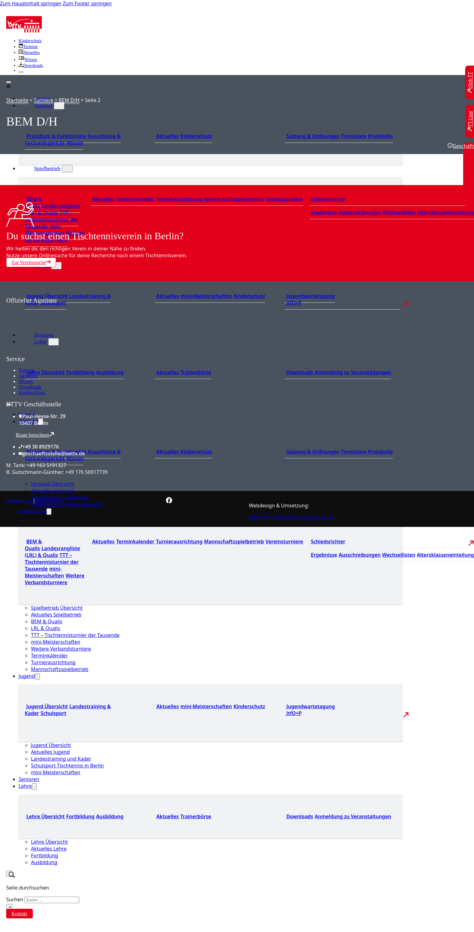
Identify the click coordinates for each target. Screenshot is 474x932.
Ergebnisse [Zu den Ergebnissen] (324, 212)
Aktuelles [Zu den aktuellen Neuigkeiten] (167, 296)
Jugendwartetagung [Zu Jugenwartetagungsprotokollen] (310, 296)
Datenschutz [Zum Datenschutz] (50, 500)
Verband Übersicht (52, 483)
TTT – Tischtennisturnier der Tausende (75, 635)
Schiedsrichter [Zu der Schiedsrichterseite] (328, 199)
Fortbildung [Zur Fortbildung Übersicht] (80, 372)
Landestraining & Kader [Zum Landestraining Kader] (68, 299)
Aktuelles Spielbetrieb (56, 614)
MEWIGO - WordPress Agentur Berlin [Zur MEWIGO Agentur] (291, 517)
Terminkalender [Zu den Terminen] (135, 199)
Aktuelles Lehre (49, 848)
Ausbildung (44, 862)
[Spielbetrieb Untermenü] (67, 168)
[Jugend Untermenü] (56, 265)
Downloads (30, 387)
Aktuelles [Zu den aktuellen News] (167, 372)
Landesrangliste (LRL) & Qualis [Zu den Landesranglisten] (52, 209)
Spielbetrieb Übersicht (57, 607)
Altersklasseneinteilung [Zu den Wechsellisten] (445, 212)
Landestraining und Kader (61, 758)
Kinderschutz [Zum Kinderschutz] (30, 40)
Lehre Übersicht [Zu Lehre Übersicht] (45, 372)
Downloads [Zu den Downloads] (299, 372)
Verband (43, 105)
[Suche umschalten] (9, 874)
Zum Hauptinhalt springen (30, 3)
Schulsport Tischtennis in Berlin (67, 765)
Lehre (25, 786)
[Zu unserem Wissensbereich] (28, 59)
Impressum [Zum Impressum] (19, 500)
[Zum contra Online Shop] (52, 351)
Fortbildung (44, 855)
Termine (27, 370)
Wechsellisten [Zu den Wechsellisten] (398, 212)
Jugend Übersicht (51, 745)
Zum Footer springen (87, 3)
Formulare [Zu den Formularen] (353, 136)
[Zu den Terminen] (28, 46)
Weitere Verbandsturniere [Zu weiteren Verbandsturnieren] (55, 579)
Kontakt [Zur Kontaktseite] (19, 913)
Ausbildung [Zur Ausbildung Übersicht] (109, 372)
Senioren (29, 779)
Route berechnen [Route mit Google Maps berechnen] (35, 435)
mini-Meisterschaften (55, 641)
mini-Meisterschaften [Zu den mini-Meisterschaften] (206, 296)
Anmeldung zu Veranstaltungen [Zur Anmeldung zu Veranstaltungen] (353, 372)
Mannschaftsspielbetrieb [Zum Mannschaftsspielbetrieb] (234, 199)
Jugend (27, 676)
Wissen (26, 381)
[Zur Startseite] (24, 30)
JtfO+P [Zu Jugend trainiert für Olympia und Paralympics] (294, 302)
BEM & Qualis (46, 621)
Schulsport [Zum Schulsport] (53, 302)
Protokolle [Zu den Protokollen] (380, 136)
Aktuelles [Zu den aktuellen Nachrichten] (103, 199)
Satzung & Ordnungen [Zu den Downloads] (313, 136)
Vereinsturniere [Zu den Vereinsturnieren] (284, 199)
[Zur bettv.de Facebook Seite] (169, 501)
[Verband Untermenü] (59, 105)
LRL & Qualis (45, 628)
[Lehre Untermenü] (34, 786)
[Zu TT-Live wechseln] (470, 121)
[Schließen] (21, 72)
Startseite (17, 100)
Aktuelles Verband (52, 490)
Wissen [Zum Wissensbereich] (74, 142)
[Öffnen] (8, 82)
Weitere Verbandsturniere (61, 648)
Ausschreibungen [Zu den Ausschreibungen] (360, 212)
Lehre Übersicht (49, 841)
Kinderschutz (32, 392)
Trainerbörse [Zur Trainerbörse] (195, 372)
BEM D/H (69, 100)
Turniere (43, 100)
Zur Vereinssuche (31, 262)
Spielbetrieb (47, 168)
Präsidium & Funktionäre (56, 136)
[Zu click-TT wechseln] (470, 82)
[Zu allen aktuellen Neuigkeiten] (29, 52)
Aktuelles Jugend (50, 752)
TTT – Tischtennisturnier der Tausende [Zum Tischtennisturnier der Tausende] (52, 219)
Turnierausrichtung (53, 662)
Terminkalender (49, 655)
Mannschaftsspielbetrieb (59, 669)
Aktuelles (28, 375)
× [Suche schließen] (10, 907)
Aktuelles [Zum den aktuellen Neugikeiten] (167, 136)
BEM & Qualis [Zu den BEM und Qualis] (33, 545)
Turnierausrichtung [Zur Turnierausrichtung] (179, 199)
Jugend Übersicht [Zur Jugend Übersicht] (47, 706)
